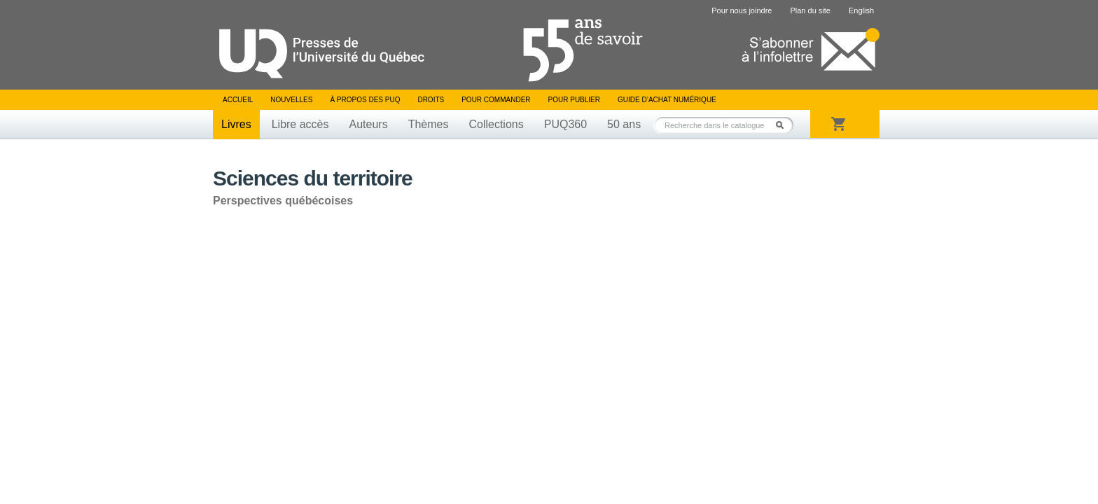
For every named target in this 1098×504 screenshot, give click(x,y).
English (861, 10)
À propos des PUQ (365, 100)
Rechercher (783, 125)
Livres (236, 124)
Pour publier (574, 100)
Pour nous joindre (741, 10)
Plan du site (810, 10)
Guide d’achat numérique (667, 100)
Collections (495, 124)
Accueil (238, 100)
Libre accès (300, 124)
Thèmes (428, 124)
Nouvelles (291, 100)
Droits (430, 100)
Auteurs (368, 124)
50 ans (624, 124)
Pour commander (495, 100)
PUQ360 (565, 124)
